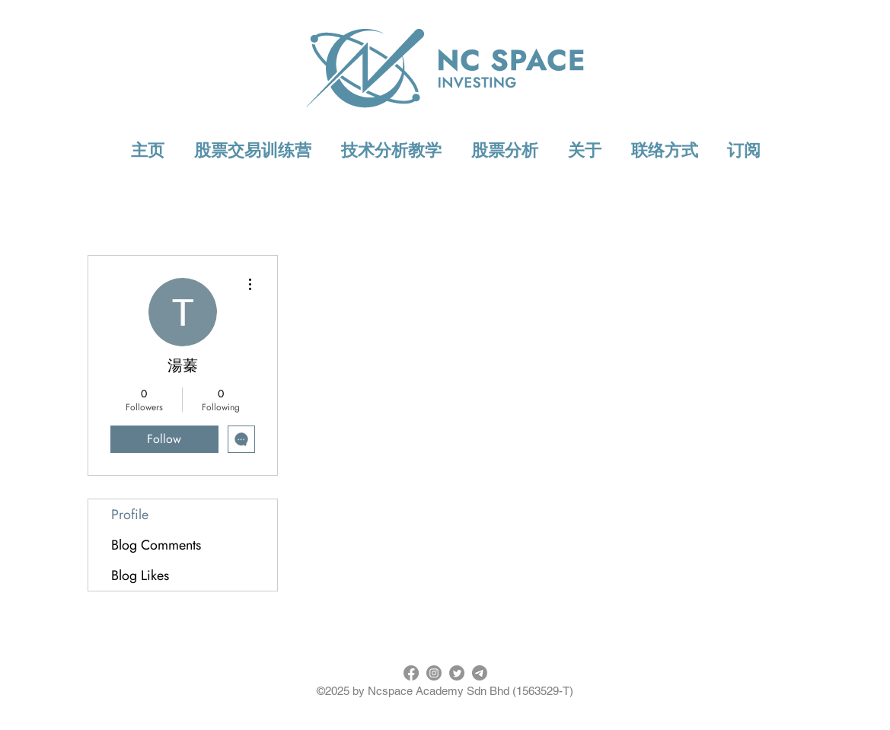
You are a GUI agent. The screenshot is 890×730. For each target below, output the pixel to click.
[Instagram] (434, 673)
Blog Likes (140, 575)
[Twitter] (456, 673)
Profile (129, 514)
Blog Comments (156, 545)
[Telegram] (479, 673)
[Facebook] (411, 673)
